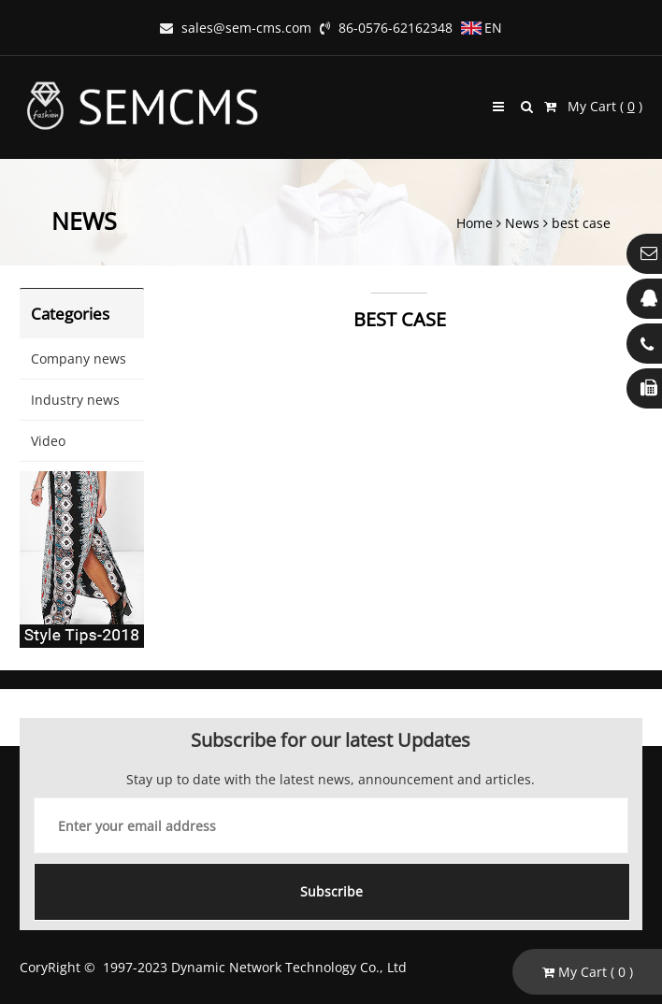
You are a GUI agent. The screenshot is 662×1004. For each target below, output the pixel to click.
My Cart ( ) (593, 106)
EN (481, 27)
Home (474, 223)
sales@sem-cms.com (235, 27)
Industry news (75, 400)
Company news (78, 358)
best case (581, 223)
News (522, 223)
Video (48, 441)
